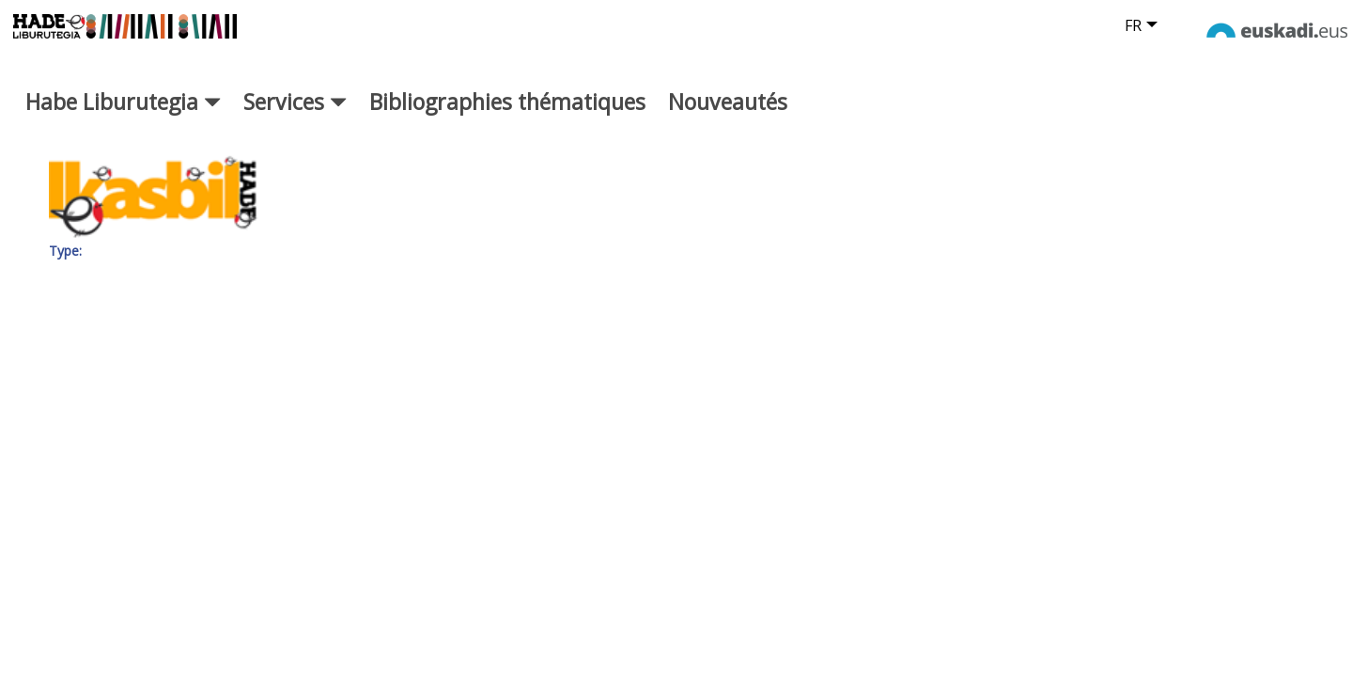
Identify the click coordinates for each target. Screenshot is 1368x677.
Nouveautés (727, 119)
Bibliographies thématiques (507, 119)
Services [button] (295, 119)
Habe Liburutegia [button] (123, 119)
